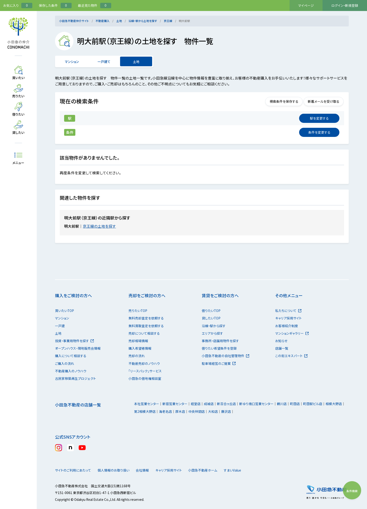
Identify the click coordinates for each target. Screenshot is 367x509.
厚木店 (180, 411)
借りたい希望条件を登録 (219, 348)
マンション (71, 61)
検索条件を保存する (277, 101)
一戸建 (60, 325)
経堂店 (196, 403)
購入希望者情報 (139, 348)
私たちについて (288, 310)
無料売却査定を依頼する (146, 318)
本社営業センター (146, 403)
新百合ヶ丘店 (226, 403)
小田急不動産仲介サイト (74, 21)
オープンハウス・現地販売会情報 (78, 348)
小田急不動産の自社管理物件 (225, 355)
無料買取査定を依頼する (146, 325)
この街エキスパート (291, 355)
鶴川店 (282, 403)
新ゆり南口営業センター (256, 403)
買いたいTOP (64, 310)
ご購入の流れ (64, 363)
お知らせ (281, 340)
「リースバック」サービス (145, 371)
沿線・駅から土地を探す (142, 21)
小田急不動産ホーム (215, 470)
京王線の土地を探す (102, 226)
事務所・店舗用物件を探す (220, 340)
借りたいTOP (211, 310)
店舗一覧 (281, 348)
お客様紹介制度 (286, 325)
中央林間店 (196, 411)
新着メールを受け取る (321, 101)
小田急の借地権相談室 (144, 378)
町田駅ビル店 (312, 403)
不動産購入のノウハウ (70, 371)
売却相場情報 (138, 340)
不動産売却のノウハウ (144, 363)
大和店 (213, 411)
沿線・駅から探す (214, 325)
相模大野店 (334, 403)
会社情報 (150, 470)
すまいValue (249, 470)
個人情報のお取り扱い (116, 470)
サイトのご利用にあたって (73, 470)
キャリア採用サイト (288, 318)
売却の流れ (136, 355)
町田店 (295, 403)
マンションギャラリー (292, 333)
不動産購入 (102, 21)
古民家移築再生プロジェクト (75, 378)
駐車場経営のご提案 (219, 363)
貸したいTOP (211, 318)
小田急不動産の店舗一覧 (78, 405)
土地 (119, 21)
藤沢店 (226, 411)
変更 (319, 118)
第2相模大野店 (145, 411)
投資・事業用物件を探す (74, 340)
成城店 (209, 403)
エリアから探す (212, 333)
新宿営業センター (174, 403)
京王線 (168, 21)
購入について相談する (70, 355)
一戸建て (104, 61)
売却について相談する (144, 333)
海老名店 (165, 411)
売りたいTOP (137, 310)
